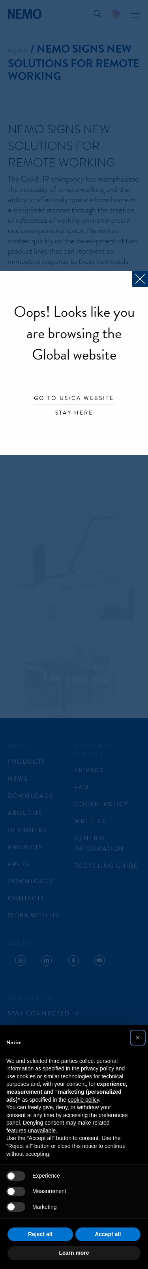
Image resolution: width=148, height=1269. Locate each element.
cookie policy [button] (83, 1100)
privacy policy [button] (97, 1068)
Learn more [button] (74, 1253)
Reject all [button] (40, 1234)
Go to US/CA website (74, 398)
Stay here (74, 413)
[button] (137, 1037)
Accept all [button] (108, 1234)
